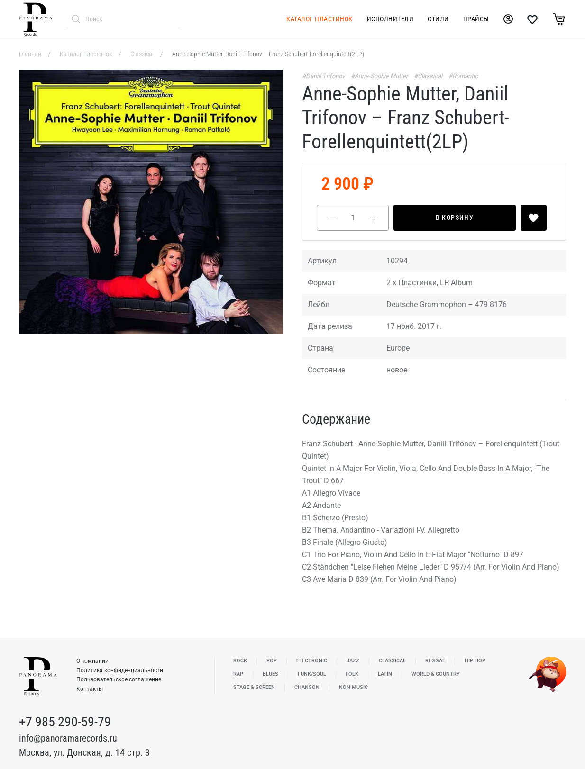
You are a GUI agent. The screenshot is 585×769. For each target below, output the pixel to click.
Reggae (435, 661)
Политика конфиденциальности (119, 670)
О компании (92, 661)
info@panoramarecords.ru (68, 738)
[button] (151, 202)
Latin (385, 674)
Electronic (311, 661)
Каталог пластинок (319, 19)
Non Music (353, 687)
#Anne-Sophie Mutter (380, 76)
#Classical (429, 76)
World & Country (435, 674)
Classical (142, 54)
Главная (31, 54)
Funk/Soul (312, 674)
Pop (271, 661)
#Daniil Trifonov (324, 76)
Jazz (353, 661)
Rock (240, 661)
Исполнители (390, 19)
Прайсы (476, 19)
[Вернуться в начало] (35, 19)
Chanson (307, 687)
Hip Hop (475, 661)
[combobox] (123, 18)
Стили (438, 19)
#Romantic (463, 76)
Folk (352, 674)
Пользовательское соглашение (118, 679)
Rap (238, 674)
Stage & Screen (254, 687)
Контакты (89, 689)
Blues (270, 674)
